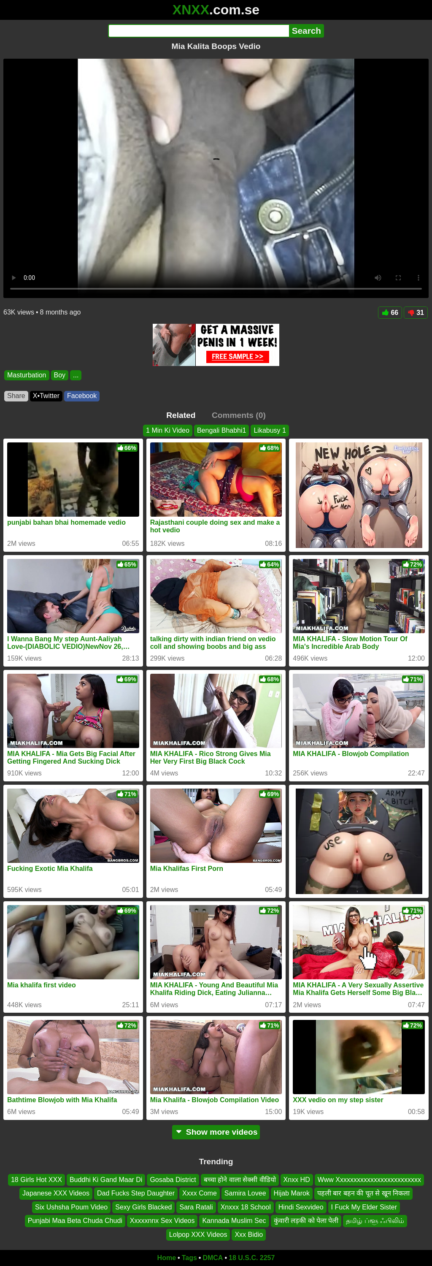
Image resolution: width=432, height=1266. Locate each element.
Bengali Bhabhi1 (221, 430)
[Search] (198, 31)
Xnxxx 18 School (246, 1206)
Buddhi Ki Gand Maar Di (106, 1179)
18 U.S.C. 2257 (252, 1257)
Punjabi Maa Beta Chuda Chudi (75, 1220)
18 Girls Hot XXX (36, 1179)
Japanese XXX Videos (55, 1193)
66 (390, 312)
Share (16, 395)
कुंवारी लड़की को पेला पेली (306, 1220)
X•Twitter (46, 395)
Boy (60, 375)
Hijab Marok (292, 1193)
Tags (189, 1257)
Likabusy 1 (270, 430)
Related (180, 415)
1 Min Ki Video (167, 430)
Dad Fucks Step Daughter (136, 1193)
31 (416, 312)
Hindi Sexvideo (301, 1206)
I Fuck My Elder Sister (364, 1206)
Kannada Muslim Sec (234, 1220)
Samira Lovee (245, 1193)
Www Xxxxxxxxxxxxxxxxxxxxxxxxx (369, 1179)
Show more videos (216, 1132)
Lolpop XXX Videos (198, 1234)
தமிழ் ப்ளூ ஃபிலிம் (375, 1220)
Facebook (82, 395)
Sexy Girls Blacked (143, 1206)
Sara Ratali (196, 1206)
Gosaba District (173, 1179)
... (75, 375)
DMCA (212, 1257)
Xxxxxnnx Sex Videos (162, 1220)
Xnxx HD (297, 1179)
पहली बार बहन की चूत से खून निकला (363, 1193)
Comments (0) (239, 415)
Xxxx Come (199, 1193)
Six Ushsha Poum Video (71, 1206)
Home (166, 1257)
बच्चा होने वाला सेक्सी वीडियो (240, 1179)
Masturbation (26, 375)
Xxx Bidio (249, 1234)
